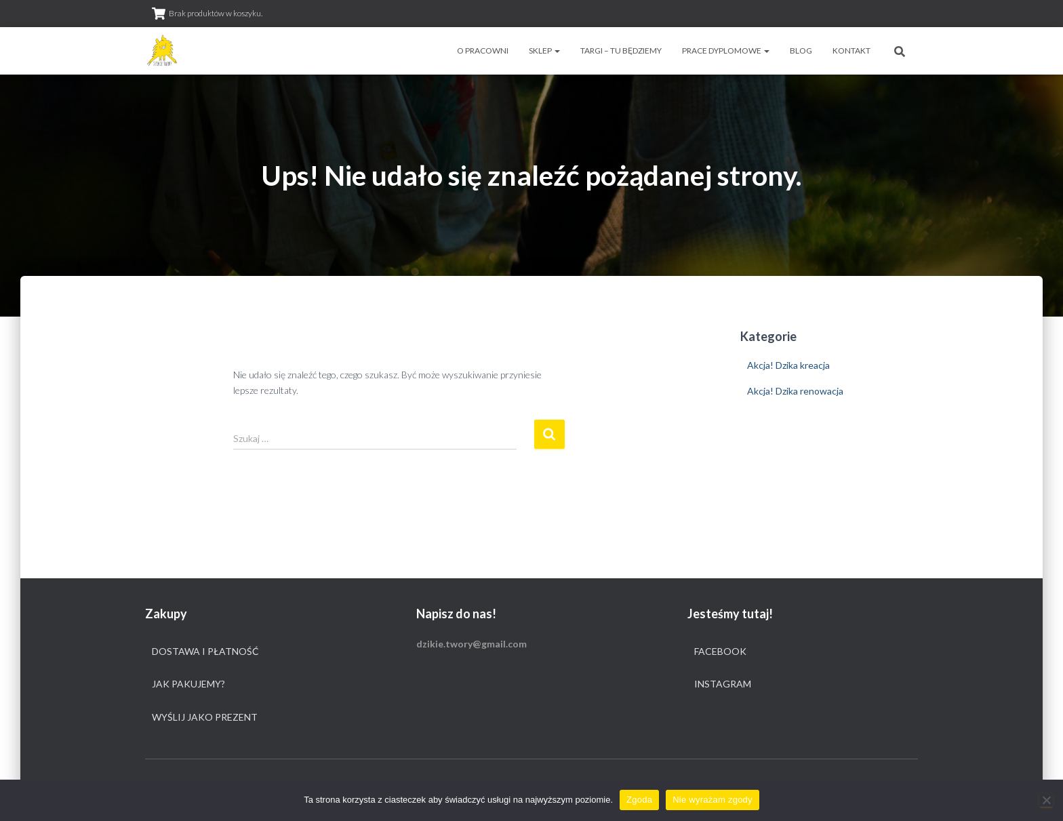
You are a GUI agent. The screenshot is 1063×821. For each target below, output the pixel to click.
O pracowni (482, 50)
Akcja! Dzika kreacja (788, 365)
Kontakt (851, 50)
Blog (801, 50)
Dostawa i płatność (205, 651)
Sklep (544, 50)
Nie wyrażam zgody (713, 800)
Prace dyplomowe (725, 50)
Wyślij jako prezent (205, 717)
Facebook (720, 651)
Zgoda (639, 800)
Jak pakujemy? (188, 683)
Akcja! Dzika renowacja (795, 391)
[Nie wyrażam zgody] (1046, 800)
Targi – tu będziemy (621, 50)
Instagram (722, 683)
